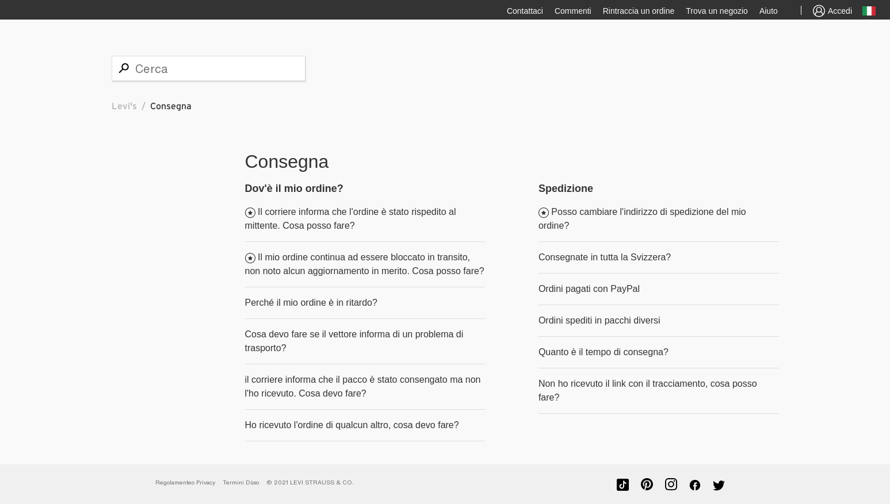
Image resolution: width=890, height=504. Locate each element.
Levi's (124, 106)
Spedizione (565, 188)
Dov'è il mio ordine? (294, 188)
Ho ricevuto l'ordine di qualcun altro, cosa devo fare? (352, 425)
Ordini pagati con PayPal (589, 289)
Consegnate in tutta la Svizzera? (604, 257)
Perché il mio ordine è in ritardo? (311, 302)
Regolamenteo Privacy (185, 482)
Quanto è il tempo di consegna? (603, 352)
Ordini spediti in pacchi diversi (599, 320)
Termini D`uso (241, 482)
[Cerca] (208, 68)
